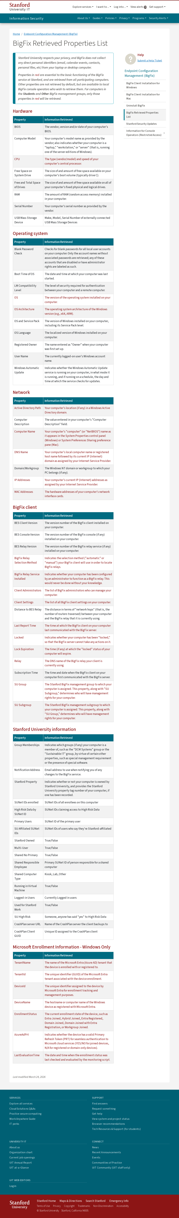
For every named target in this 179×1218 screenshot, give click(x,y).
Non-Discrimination (103, 1206)
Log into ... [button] (120, 7)
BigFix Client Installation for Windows (143, 85)
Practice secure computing (25, 1114)
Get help (97, 1114)
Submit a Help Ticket (149, 61)
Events (96, 1157)
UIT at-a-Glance (19, 1168)
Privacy (57, 1206)
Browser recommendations (108, 1124)
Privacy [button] (123, 18)
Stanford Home (46, 1201)
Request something (104, 1109)
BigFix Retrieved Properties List (142, 115)
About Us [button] (82, 18)
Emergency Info (119, 1201)
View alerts (139, 7)
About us (14, 1147)
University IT (19, 7)
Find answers (100, 1103)
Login (12, 1186)
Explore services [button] (82, 7)
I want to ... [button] (102, 7)
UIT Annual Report (20, 1163)
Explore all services (21, 1103)
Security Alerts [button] (157, 18)
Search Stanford (96, 1201)
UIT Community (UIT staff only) (111, 1168)
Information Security (26, 18)
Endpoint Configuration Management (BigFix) (51, 34)
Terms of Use (43, 1206)
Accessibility (123, 1206)
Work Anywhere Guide (22, 1119)
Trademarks (84, 1206)
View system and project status (111, 1119)
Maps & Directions (71, 1201)
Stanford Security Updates (141, 124)
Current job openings (22, 1157)
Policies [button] (109, 18)
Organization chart (21, 1152)
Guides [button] (96, 18)
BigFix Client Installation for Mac (143, 96)
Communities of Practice (107, 1163)
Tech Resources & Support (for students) (116, 1129)
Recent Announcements (106, 1152)
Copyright (69, 1206)
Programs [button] (138, 18)
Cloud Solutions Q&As (22, 1109)
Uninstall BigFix (135, 106)
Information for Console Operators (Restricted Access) (143, 133)
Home (16, 34)
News (95, 1147)
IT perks (14, 1124)
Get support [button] (156, 7)
